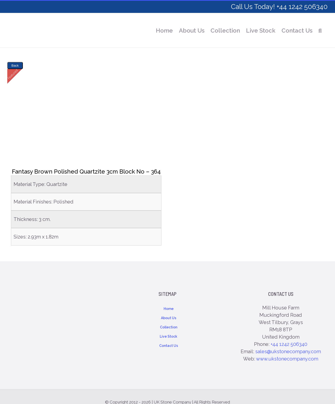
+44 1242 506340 (289, 344)
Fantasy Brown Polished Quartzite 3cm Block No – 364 (86, 171)
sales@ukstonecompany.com (288, 351)
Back (15, 65)
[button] (320, 30)
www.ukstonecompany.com (287, 359)
